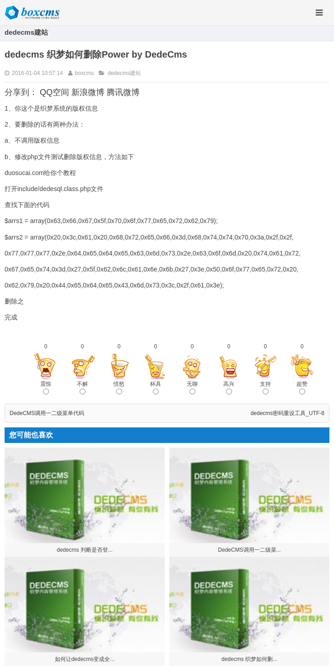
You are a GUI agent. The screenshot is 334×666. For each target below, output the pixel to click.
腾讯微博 (123, 92)
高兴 (228, 387)
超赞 (301, 387)
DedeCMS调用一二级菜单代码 (47, 413)
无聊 (192, 387)
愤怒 (118, 387)
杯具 (155, 387)
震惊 (45, 387)
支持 (265, 387)
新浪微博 (87, 92)
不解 (82, 387)
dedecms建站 (124, 73)
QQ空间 (54, 92)
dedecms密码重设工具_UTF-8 (287, 413)
